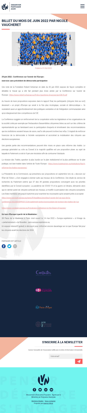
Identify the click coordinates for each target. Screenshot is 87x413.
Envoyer (78, 361)
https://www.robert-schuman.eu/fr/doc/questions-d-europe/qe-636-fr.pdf (38, 95)
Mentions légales (37, 401)
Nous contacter (50, 401)
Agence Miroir (48, 403)
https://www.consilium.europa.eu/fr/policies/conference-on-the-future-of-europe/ (34, 208)
